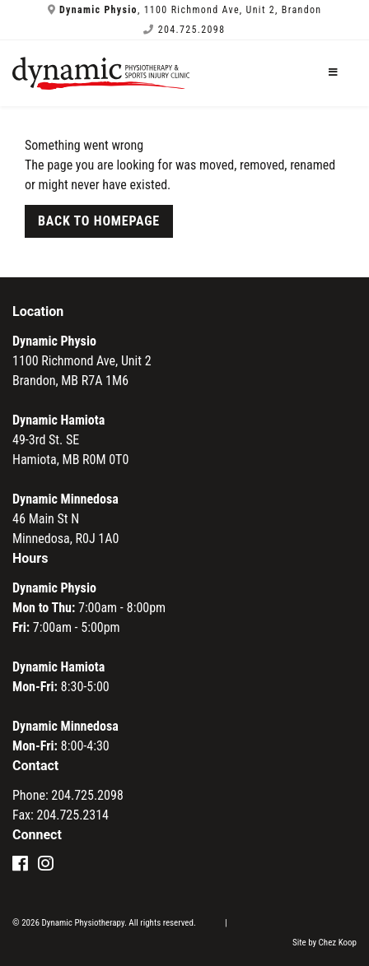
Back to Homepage (99, 221)
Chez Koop (338, 942)
